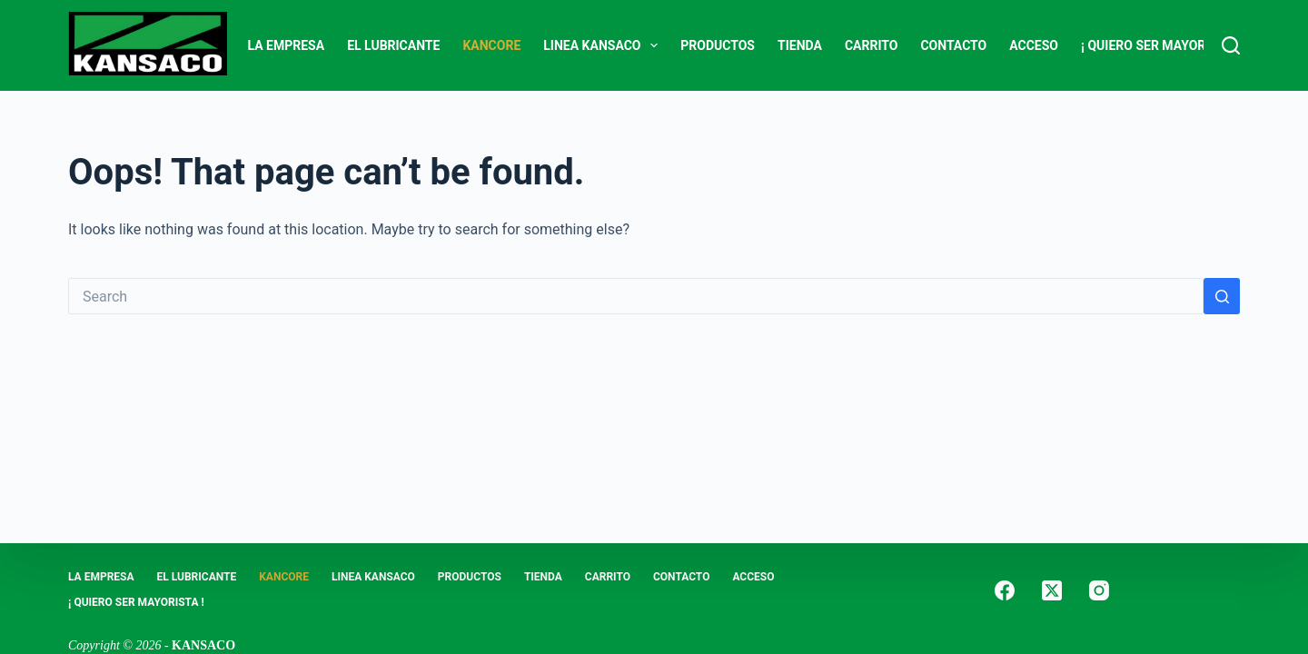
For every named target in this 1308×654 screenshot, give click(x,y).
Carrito (871, 45)
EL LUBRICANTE (393, 45)
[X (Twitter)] (1052, 590)
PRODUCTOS (717, 45)
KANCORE (491, 45)
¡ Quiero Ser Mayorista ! (1160, 45)
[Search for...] (636, 296)
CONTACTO (953, 45)
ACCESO (1033, 45)
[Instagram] (1099, 590)
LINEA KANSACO (604, 45)
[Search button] (1222, 296)
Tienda (800, 45)
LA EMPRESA (286, 45)
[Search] (1231, 45)
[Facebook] (1005, 590)
